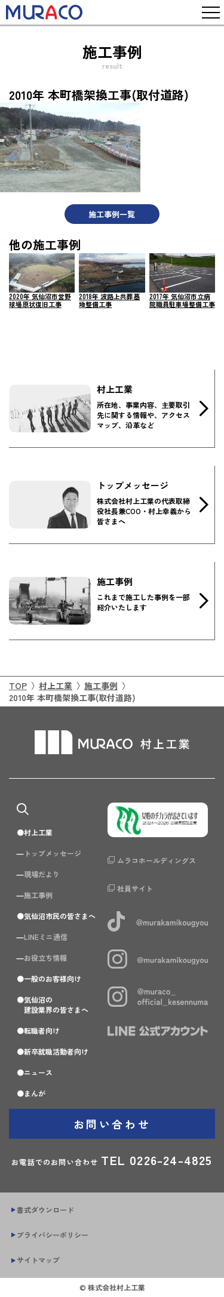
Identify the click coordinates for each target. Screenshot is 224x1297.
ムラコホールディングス (156, 860)
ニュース (38, 1072)
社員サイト (135, 888)
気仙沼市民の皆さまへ (60, 916)
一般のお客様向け (52, 978)
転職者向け (42, 1030)
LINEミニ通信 (45, 937)
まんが (34, 1093)
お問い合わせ (112, 1124)
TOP (18, 685)
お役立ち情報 (45, 957)
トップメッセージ (52, 853)
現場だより (42, 874)
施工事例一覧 (111, 214)
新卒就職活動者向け (56, 1051)
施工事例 (101, 685)
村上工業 (55, 685)
